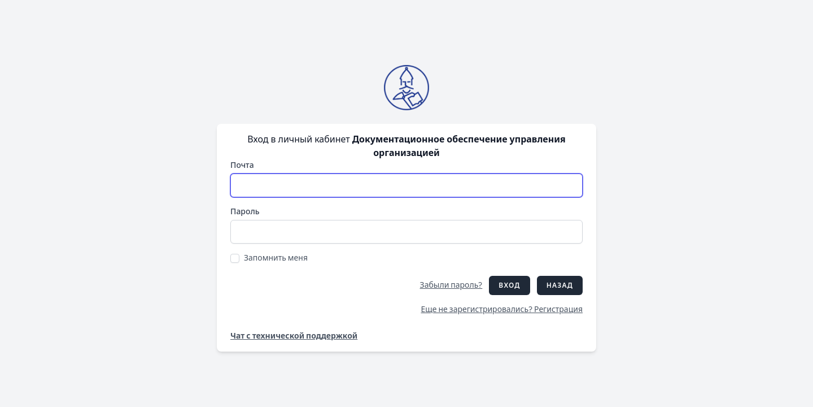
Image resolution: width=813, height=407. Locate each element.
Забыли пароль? (451, 285)
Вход (509, 285)
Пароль (245, 212)
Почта (242, 165)
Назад (560, 285)
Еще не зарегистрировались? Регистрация (502, 309)
